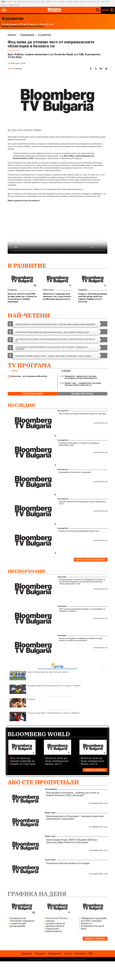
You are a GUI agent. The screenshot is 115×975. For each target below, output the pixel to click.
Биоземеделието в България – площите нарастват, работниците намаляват (75, 817)
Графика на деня (37, 894)
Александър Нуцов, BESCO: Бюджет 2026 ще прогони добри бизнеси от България (71, 841)
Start (98, 1)
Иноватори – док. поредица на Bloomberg (27, 376)
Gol (38, 1)
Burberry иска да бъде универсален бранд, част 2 (92, 760)
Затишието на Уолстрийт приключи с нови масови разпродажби (22, 922)
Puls (54, 1)
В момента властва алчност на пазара (68, 863)
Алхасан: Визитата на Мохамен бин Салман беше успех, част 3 (82, 503)
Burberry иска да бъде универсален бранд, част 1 (79, 531)
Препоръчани (26, 571)
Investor (9, 1)
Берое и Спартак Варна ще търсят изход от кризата (39, 675)
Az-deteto (88, 1)
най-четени (29, 315)
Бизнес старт (50, 813)
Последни (21, 405)
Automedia (69, 1)
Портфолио (54, 953)
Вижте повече (95, 769)
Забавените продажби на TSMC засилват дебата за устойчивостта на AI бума (94, 923)
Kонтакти (80, 953)
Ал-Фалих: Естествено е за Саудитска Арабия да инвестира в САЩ (79, 444)
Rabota (82, 1)
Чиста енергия (51, 789)
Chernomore (4, 5)
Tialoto (43, 1)
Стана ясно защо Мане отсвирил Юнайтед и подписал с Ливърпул (44, 716)
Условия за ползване (35, 959)
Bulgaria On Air (31, 1)
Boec (107, 1)
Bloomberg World (63, 411)
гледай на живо (32, 393)
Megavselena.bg (14, 5)
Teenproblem (61, 1)
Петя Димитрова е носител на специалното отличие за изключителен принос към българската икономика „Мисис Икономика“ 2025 (82, 582)
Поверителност (49, 959)
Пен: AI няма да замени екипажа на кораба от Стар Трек (82, 414)
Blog (94, 1)
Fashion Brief (48, 290)
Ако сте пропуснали (43, 782)
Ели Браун (22, 703)
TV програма (29, 365)
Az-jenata (49, 1)
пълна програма (82, 393)
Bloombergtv (21, 1)
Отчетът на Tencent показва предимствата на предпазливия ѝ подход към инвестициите (56, 925)
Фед (28, 146)
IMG (3, 1)
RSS (91, 953)
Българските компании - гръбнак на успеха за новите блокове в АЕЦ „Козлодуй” (72, 794)
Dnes (14, 1)
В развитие (27, 265)
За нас (68, 953)
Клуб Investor (50, 860)
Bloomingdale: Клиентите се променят (75, 472)
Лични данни (61, 959)
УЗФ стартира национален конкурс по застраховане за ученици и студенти (82, 610)
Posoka (103, 1)
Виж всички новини (90, 559)
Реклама (40, 953)
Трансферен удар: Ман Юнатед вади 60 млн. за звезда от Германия (44, 689)
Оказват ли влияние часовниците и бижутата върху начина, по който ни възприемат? (80, 639)
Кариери (27, 953)
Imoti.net (76, 1)
